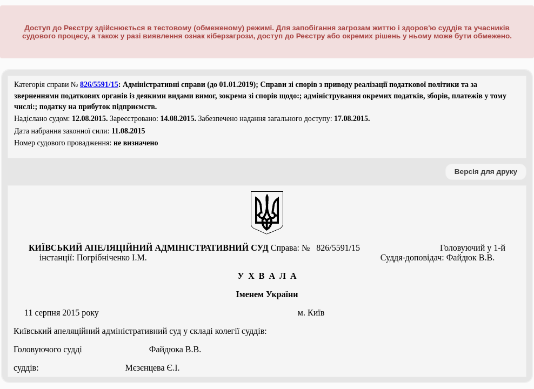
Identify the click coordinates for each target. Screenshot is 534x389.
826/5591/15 (99, 85)
